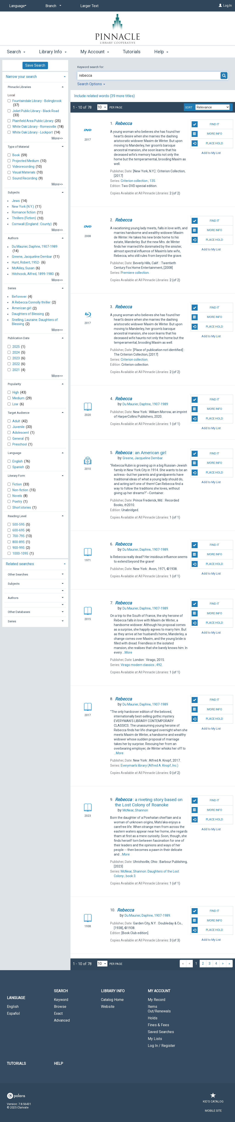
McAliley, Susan (23, 268)
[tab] (35, 76)
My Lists (155, 1039)
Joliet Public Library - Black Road (35, 111)
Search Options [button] (91, 84)
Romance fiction (24, 212)
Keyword (61, 999)
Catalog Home (112, 999)
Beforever (19, 296)
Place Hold (207, 143)
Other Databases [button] (19, 612)
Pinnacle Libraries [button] (19, 87)
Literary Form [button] (16, 475)
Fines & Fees (158, 1025)
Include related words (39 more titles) (104, 96)
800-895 (18, 542)
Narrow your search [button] (21, 76)
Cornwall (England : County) (32, 224)
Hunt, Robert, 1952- (26, 262)
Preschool (20, 444)
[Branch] (52, 6)
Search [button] (16, 51)
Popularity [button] (14, 384)
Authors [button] (13, 238)
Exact (58, 1013)
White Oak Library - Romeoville (34, 126)
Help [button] (161, 51)
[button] (35, 590)
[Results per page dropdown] (102, 107)
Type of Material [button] (18, 146)
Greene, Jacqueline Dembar (32, 256)
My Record (156, 999)
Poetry (17, 501)
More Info (207, 134)
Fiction (17, 484)
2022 (16, 364)
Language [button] (14, 453)
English (17, 461)
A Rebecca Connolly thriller (31, 302)
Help (58, 1063)
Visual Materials (24, 172)
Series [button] (12, 288)
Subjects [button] (14, 192)
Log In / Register (161, 1045)
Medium (18, 398)
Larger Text (89, 6)
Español (13, 1013)
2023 (16, 358)
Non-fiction (20, 490)
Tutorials (131, 51)
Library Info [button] (52, 51)
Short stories (22, 507)
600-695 (18, 530)
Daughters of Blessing (28, 314)
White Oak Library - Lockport (32, 132)
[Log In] (220, 5)
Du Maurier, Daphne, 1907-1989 (34, 247)
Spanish (18, 467)
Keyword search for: (91, 67)
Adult (16, 421)
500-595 (18, 524)
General (18, 438)
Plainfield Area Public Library (33, 121)
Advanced (62, 1020)
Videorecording (23, 166)
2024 (16, 352)
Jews (16, 201)
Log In (227, 5)
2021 (16, 370)
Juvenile (18, 427)
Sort (188, 107)
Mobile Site (213, 1110)
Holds (152, 1018)
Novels (17, 496)
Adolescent (21, 432)
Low (15, 404)
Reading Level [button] (17, 516)
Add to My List (211, 153)
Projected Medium (26, 161)
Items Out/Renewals (159, 1008)
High (16, 392)
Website (108, 1006)
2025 (16, 346)
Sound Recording (25, 178)
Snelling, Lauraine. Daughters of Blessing (35, 322)
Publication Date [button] (18, 338)
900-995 (18, 548)
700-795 (18, 536)
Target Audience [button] (18, 412)
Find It (205, 124)
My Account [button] (94, 51)
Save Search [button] (35, 65)
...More (127, 652)
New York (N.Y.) (23, 206)
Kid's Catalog (213, 1099)
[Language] (17, 6)
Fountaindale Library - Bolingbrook (37, 101)
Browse (60, 1006)
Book (16, 155)
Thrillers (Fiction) (24, 218)
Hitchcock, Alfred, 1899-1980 (33, 274)
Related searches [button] (20, 564)
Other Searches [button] (18, 574)
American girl (21, 308)
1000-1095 (20, 553)
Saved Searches (161, 1032)
